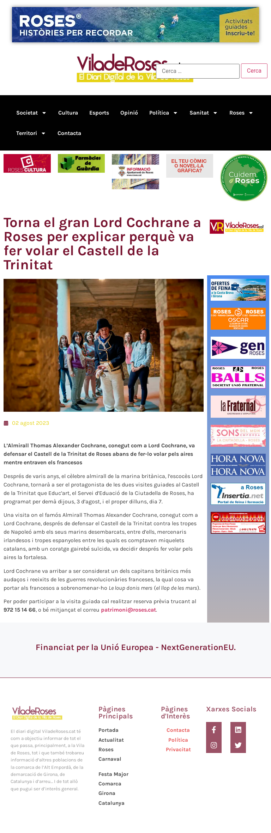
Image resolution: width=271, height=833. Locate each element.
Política (163, 112)
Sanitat (203, 112)
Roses (241, 112)
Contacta (69, 133)
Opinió (129, 112)
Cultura (68, 112)
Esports (99, 112)
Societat (31, 112)
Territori (31, 133)
